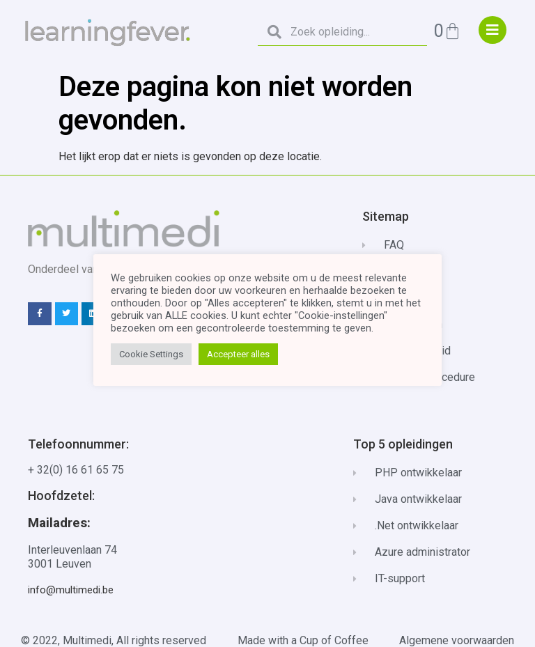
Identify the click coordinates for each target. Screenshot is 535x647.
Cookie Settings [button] (151, 354)
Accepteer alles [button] (238, 354)
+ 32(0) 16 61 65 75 (76, 469)
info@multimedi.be (71, 590)
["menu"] (492, 30)
